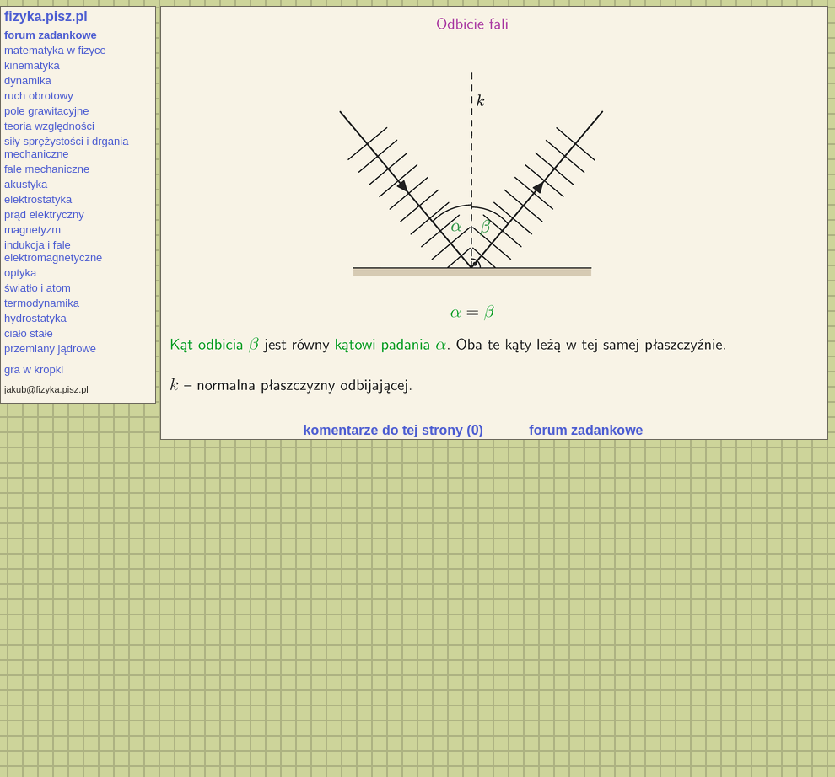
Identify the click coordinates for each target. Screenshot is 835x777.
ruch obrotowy (38, 95)
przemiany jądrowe (50, 348)
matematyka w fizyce (55, 50)
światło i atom (37, 287)
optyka (20, 272)
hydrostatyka (35, 318)
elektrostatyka (38, 199)
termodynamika (41, 303)
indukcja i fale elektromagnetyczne (53, 251)
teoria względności (49, 126)
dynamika (27, 80)
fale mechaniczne (46, 169)
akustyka (25, 184)
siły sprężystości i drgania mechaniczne (66, 147)
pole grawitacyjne (46, 110)
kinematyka (32, 65)
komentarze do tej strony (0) (393, 430)
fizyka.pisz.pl (46, 16)
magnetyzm (32, 229)
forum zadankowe (50, 35)
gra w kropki (33, 369)
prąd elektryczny (44, 214)
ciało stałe (28, 333)
